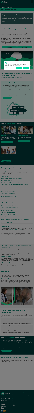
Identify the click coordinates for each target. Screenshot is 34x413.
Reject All (19, 67)
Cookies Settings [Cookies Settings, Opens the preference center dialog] (7, 67)
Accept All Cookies (26, 67)
